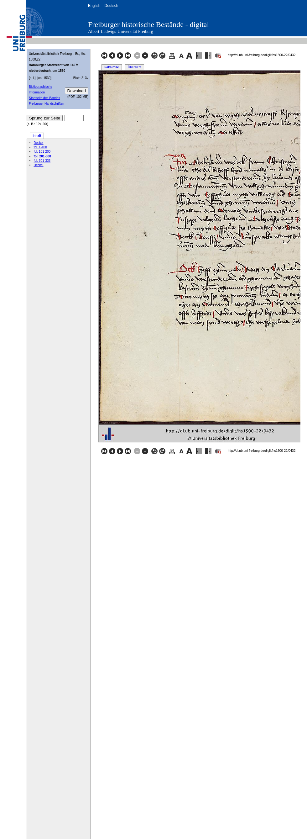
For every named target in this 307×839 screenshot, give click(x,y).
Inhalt (37, 135)
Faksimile (111, 67)
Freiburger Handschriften (46, 103)
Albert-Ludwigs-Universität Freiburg (120, 31)
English (94, 5)
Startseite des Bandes (44, 98)
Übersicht (134, 67)
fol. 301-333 (42, 160)
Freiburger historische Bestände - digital (148, 24)
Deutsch (111, 5)
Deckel (38, 143)
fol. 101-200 (42, 151)
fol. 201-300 (42, 156)
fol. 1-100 (40, 147)
